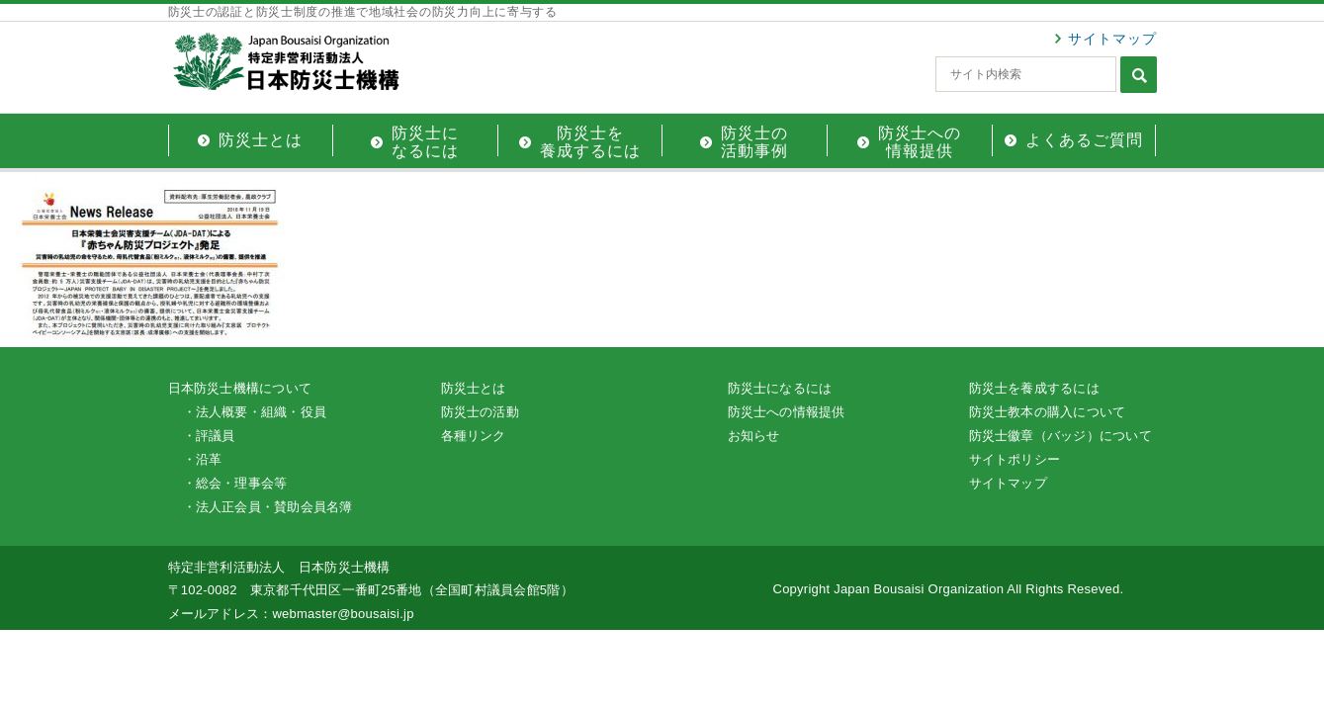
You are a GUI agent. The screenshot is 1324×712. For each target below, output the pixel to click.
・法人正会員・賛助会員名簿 (268, 506)
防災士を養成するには (1034, 388)
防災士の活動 (480, 411)
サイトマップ (1112, 38)
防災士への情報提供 (786, 411)
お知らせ (754, 435)
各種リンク (473, 435)
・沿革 (202, 459)
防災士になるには (780, 388)
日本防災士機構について (240, 388)
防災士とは (473, 388)
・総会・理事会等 (235, 483)
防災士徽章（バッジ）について (1060, 435)
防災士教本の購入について (1047, 411)
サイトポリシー (1015, 459)
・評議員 (209, 435)
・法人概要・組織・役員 (255, 411)
